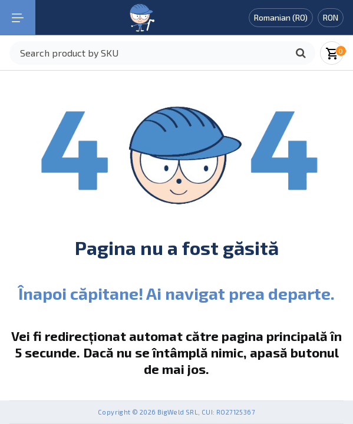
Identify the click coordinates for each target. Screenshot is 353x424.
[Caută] (301, 53)
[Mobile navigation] (17, 17)
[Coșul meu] (332, 53)
